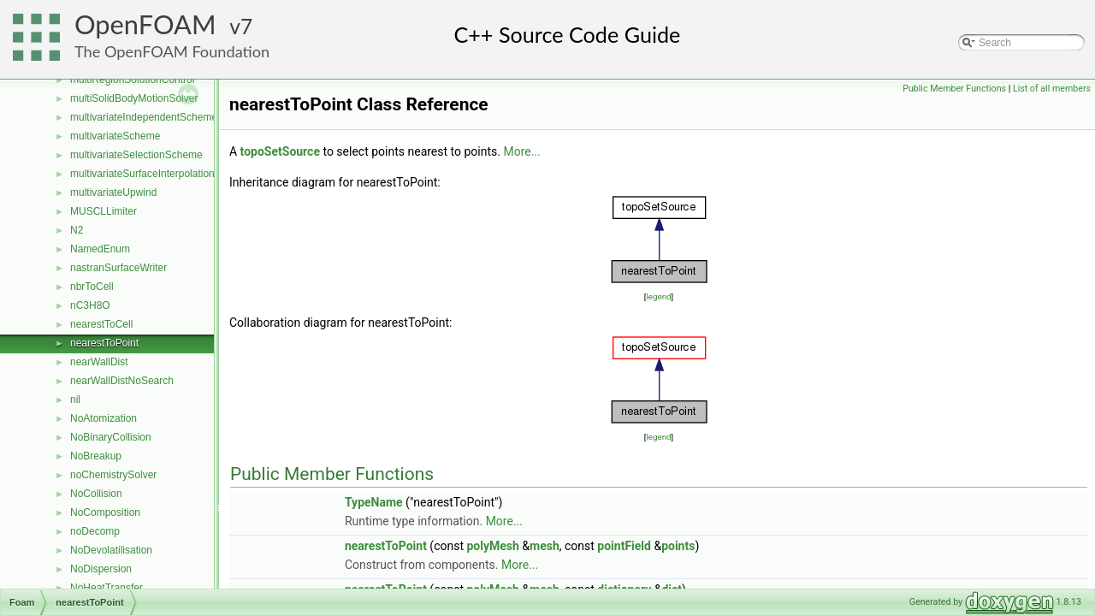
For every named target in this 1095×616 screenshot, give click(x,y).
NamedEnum (100, 249)
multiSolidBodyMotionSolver (134, 98)
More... (521, 151)
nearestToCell (101, 324)
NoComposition (105, 512)
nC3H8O (90, 305)
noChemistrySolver (113, 475)
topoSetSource (280, 151)
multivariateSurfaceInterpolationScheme (161, 174)
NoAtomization (103, 418)
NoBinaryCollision (110, 437)
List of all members (1052, 88)
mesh (544, 546)
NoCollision (96, 494)
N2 (76, 230)
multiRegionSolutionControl (132, 80)
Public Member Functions (954, 88)
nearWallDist (99, 362)
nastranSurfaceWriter (118, 268)
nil (75, 400)
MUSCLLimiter (103, 211)
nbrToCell (92, 287)
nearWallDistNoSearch (122, 381)
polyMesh (492, 546)
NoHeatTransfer (106, 588)
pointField (624, 546)
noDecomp (95, 531)
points (678, 546)
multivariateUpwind (113, 192)
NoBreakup (95, 456)
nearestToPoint (104, 343)
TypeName (374, 502)
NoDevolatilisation (111, 550)
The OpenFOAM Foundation (171, 51)
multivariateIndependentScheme (143, 117)
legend (658, 296)
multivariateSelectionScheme (136, 155)
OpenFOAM (145, 24)
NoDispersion (101, 569)
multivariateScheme (115, 136)
